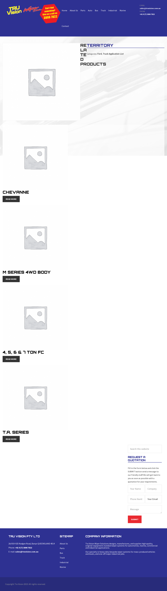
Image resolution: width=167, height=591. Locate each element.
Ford (99, 53)
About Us (74, 10)
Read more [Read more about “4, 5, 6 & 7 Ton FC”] (11, 359)
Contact (65, 26)
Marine (123, 10)
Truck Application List (112, 53)
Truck (103, 10)
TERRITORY (25, 10)
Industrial (112, 10)
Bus (96, 10)
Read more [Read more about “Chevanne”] (11, 199)
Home (64, 10)
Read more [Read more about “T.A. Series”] (11, 439)
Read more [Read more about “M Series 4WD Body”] (11, 279)
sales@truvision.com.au (150, 8)
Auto (90, 10)
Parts (82, 10)
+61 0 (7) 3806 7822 (147, 14)
